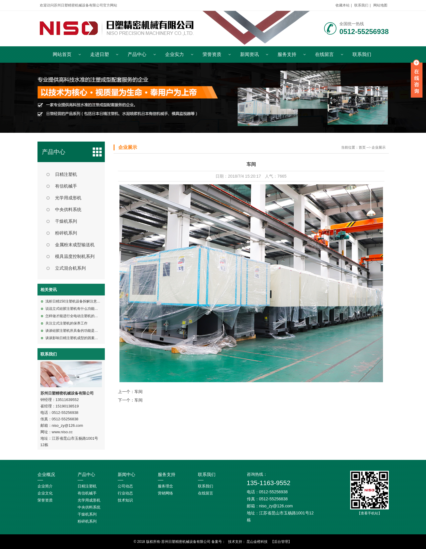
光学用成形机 (68, 198)
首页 (362, 147)
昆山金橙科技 (257, 542)
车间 (138, 391)
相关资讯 (48, 289)
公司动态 (125, 486)
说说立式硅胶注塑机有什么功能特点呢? (76, 309)
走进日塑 (99, 54)
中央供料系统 (68, 209)
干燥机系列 (66, 221)
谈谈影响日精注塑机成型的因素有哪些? (76, 338)
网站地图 (380, 5)
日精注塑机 (66, 174)
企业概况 (46, 474)
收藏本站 (343, 5)
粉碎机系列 (66, 233)
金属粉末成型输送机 (75, 244)
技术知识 (125, 500)
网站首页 (62, 54)
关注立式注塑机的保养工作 (66, 323)
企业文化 (45, 493)
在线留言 (324, 54)
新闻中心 (126, 474)
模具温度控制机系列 (75, 256)
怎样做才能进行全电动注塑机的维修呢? (76, 316)
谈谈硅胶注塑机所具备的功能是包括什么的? (79, 331)
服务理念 (165, 486)
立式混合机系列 (70, 268)
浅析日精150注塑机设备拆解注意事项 (74, 301)
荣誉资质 (212, 54)
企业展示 (127, 147)
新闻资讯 (249, 54)
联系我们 (361, 5)
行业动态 (125, 493)
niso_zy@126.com (67, 425)
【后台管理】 (281, 542)
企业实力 (174, 54)
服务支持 (287, 54)
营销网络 (165, 493)
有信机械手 (66, 186)
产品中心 (137, 54)
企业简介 (45, 486)
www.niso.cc (62, 432)
